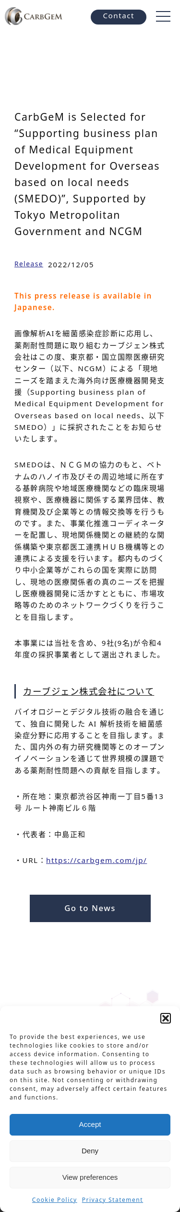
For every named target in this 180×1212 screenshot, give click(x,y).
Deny (90, 1151)
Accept (90, 1124)
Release (28, 263)
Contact (118, 15)
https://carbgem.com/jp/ (96, 860)
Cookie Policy (54, 1200)
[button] (165, 1018)
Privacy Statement (112, 1200)
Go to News (90, 907)
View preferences (90, 1177)
